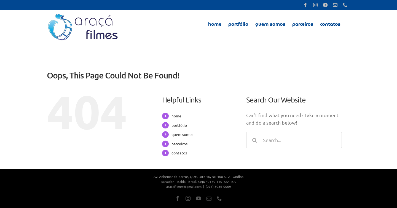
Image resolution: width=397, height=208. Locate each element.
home (176, 115)
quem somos (182, 134)
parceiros (179, 143)
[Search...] (294, 140)
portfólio (179, 125)
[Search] (254, 140)
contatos (179, 152)
